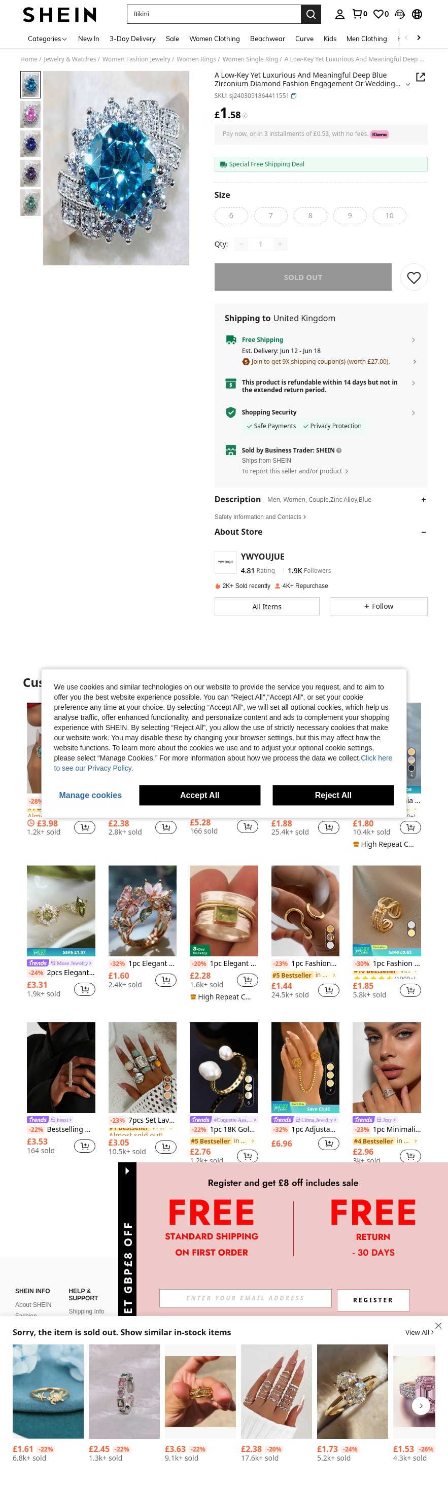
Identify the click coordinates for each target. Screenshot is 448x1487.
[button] (214, 14)
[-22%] (36, 1129)
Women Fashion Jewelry (136, 59)
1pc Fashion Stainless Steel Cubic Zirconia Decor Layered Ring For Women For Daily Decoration (387, 964)
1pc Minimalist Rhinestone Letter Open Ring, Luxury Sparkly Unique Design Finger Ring (387, 1129)
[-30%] (361, 964)
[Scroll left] (406, 38)
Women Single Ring (251, 59)
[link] (359, 14)
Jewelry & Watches (70, 59)
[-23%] (280, 964)
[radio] (231, 215)
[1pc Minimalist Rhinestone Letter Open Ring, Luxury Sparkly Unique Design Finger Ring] (387, 1067)
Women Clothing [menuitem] (214, 38)
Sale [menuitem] (172, 38)
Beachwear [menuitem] (267, 38)
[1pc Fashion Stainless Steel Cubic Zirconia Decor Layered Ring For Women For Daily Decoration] (387, 911)
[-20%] (199, 964)
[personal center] (340, 14)
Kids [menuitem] (330, 38)
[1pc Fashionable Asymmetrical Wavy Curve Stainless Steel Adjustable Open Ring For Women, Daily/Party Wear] (305, 911)
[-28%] (36, 801)
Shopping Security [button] (269, 412)
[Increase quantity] (280, 244)
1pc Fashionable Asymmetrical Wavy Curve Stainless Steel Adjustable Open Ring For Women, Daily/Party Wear (305, 964)
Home (29, 59)
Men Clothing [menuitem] (367, 38)
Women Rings (196, 59)
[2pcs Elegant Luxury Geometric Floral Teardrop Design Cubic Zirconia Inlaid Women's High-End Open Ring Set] (61, 911)
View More (224, 1200)
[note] (386, 844)
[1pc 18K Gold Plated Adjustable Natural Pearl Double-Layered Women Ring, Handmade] (224, 1067)
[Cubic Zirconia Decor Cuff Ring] (124, 1391)
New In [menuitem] (88, 38)
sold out (303, 277)
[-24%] (36, 973)
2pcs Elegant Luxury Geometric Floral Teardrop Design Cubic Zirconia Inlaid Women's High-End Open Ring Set (61, 973)
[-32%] (117, 964)
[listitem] (61, 935)
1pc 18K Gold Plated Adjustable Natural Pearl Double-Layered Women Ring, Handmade (224, 1129)
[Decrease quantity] (241, 244)
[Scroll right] (418, 38)
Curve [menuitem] (304, 38)
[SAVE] (414, 277)
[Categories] (48, 38)
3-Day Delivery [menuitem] (133, 38)
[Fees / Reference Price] (245, 115)
